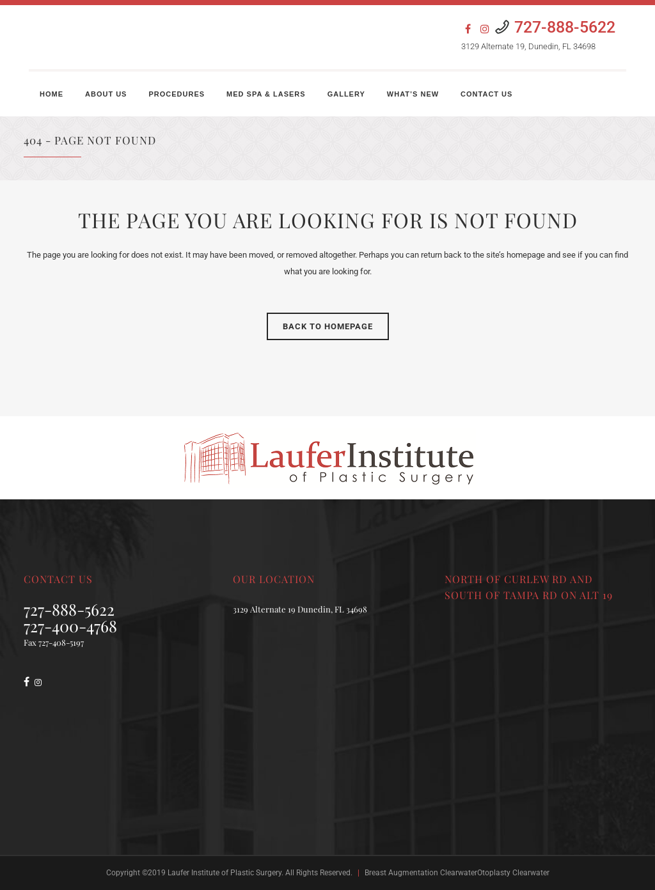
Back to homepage (328, 326)
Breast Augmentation (401, 872)
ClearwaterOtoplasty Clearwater (494, 872)
